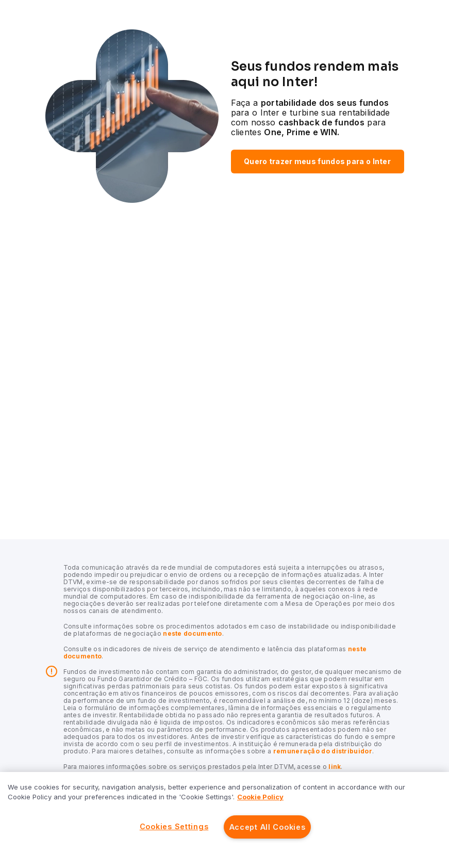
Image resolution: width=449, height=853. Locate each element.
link (334, 766)
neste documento (191, 633)
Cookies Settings (174, 826)
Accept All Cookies (267, 827)
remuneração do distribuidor (321, 751)
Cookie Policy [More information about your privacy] (260, 797)
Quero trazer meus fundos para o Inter (317, 161)
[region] (224, 812)
